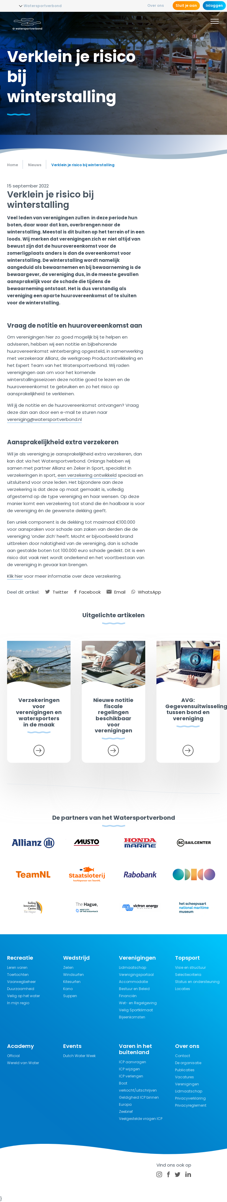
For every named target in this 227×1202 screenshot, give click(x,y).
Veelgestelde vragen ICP (140, 1118)
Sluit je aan (186, 5)
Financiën (128, 995)
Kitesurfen (72, 981)
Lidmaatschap (132, 967)
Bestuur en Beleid (134, 988)
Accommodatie (133, 981)
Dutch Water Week (79, 1055)
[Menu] (214, 22)
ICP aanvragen (132, 1061)
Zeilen (68, 967)
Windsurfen (73, 974)
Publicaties (185, 1069)
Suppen (70, 995)
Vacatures (184, 1076)
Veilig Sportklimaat (136, 1009)
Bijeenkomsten (132, 1017)
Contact (182, 1055)
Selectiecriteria (188, 974)
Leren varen (17, 967)
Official (13, 1055)
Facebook (87, 592)
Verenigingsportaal (136, 974)
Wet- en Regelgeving (138, 1002)
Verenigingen (187, 1084)
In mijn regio (18, 1002)
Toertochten (18, 974)
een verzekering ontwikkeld (87, 475)
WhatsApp (146, 592)
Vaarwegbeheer (21, 981)
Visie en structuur (190, 967)
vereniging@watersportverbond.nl (44, 419)
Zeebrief (126, 1111)
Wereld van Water (23, 1062)
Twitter (56, 592)
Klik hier (15, 576)
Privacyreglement (190, 1105)
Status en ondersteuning (197, 981)
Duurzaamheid (20, 988)
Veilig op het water (23, 995)
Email (116, 592)
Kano (68, 988)
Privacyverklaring (190, 1098)
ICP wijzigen (129, 1069)
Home (12, 164)
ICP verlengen (131, 1076)
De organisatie (188, 1062)
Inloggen (214, 5)
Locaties (182, 988)
